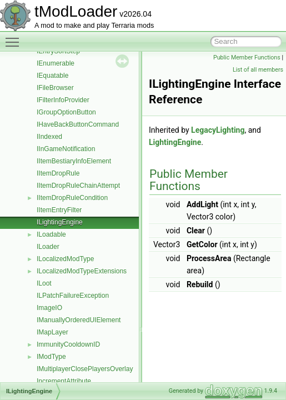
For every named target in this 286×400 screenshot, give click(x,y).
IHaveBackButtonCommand (78, 124)
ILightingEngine (60, 222)
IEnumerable (55, 63)
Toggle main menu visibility (15, 37)
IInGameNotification (66, 149)
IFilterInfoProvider (63, 100)
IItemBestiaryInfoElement (74, 161)
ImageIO (49, 308)
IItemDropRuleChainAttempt (78, 185)
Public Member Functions (246, 57)
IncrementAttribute (64, 381)
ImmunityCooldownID (68, 344)
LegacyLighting (217, 130)
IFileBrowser (55, 88)
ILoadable (51, 234)
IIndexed (49, 137)
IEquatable (52, 75)
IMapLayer (52, 332)
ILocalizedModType (65, 259)
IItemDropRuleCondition (72, 198)
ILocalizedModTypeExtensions (82, 271)
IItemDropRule (58, 173)
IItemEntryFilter (59, 210)
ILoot (44, 283)
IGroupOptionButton (66, 112)
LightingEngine (175, 142)
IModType (51, 357)
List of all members (258, 69)
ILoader (48, 247)
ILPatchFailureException (73, 295)
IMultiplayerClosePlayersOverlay (85, 369)
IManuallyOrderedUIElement (79, 320)
